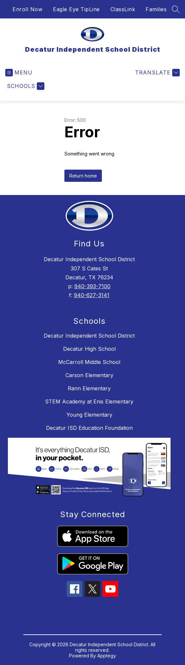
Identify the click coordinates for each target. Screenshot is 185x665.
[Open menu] (19, 73)
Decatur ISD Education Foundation (89, 428)
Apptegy (106, 655)
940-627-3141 (91, 295)
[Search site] (176, 9)
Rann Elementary (89, 388)
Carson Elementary (89, 375)
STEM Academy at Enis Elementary (89, 401)
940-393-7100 (92, 286)
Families (156, 9)
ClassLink (122, 9)
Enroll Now (27, 9)
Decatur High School (89, 349)
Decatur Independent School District (89, 335)
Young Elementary (89, 414)
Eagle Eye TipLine (76, 9)
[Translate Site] (156, 73)
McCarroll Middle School (89, 362)
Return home (83, 176)
